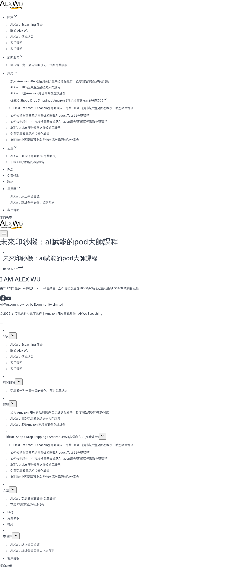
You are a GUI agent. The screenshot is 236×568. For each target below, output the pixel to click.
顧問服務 (9, 382)
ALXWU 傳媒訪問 (21, 37)
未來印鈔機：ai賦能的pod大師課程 (50, 258)
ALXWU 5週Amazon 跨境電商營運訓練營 (37, 93)
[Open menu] (4, 233)
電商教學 (6, 217)
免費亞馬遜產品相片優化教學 (29, 134)
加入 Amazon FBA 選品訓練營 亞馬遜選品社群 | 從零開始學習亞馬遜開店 (59, 81)
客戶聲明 (16, 43)
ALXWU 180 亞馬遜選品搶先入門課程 (35, 87)
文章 (6, 490)
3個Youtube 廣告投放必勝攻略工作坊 (35, 128)
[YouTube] (8, 300)
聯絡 (10, 182)
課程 (6, 404)
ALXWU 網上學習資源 (25, 196)
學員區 (7, 536)
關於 (6, 336)
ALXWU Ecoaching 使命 (26, 24)
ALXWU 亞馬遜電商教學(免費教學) (33, 156)
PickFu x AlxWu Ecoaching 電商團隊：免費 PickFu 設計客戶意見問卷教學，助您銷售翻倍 (73, 108)
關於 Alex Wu (19, 31)
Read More (13, 269)
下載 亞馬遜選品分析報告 (27, 162)
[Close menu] (1, 323)
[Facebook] (3, 300)
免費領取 (13, 175)
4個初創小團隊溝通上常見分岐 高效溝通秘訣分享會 (44, 140)
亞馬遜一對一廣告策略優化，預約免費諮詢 (39, 65)
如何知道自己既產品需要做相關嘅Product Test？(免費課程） (51, 115)
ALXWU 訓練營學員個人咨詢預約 (32, 202)
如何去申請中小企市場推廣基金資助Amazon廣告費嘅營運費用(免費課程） (60, 121)
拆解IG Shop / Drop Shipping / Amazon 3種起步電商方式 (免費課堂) (52, 437)
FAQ (10, 169)
